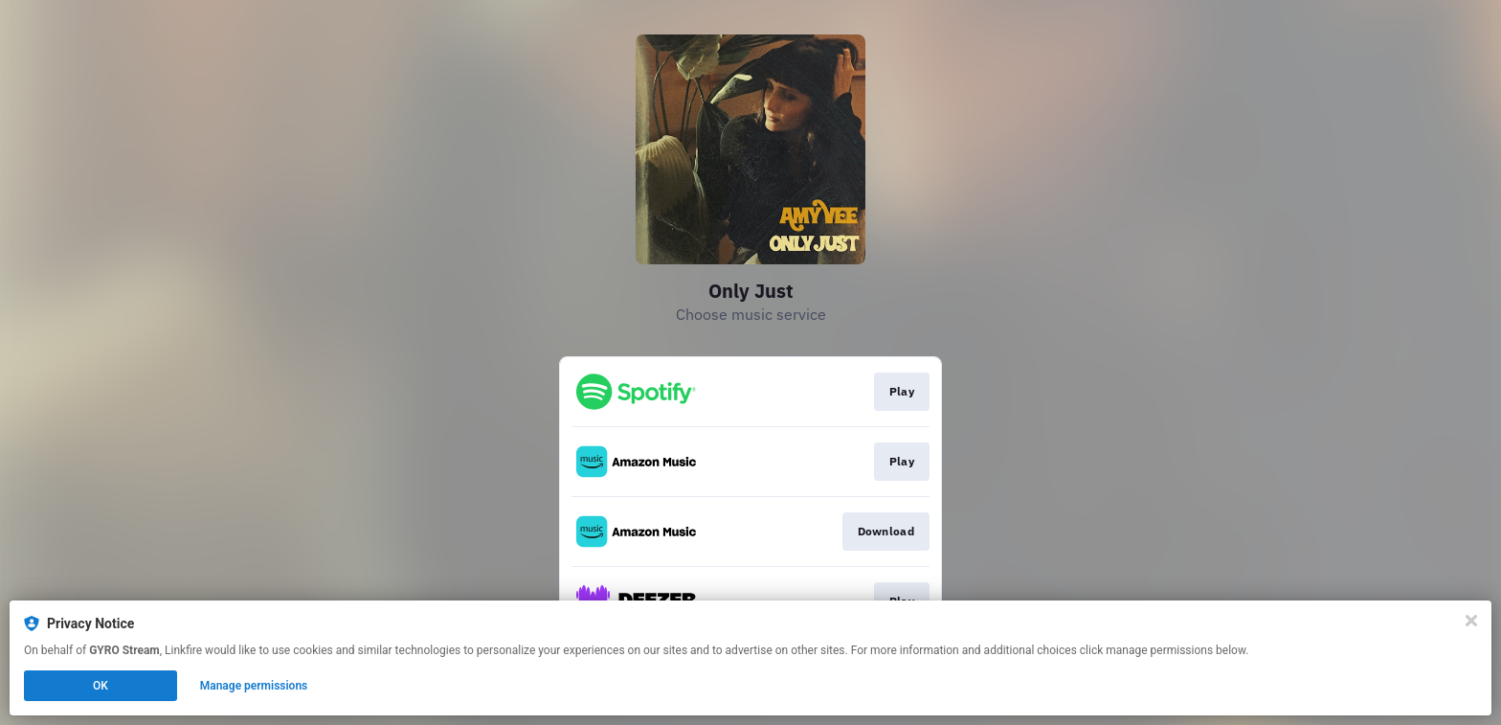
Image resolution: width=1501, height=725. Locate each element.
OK (100, 685)
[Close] (1471, 620)
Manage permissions (254, 685)
